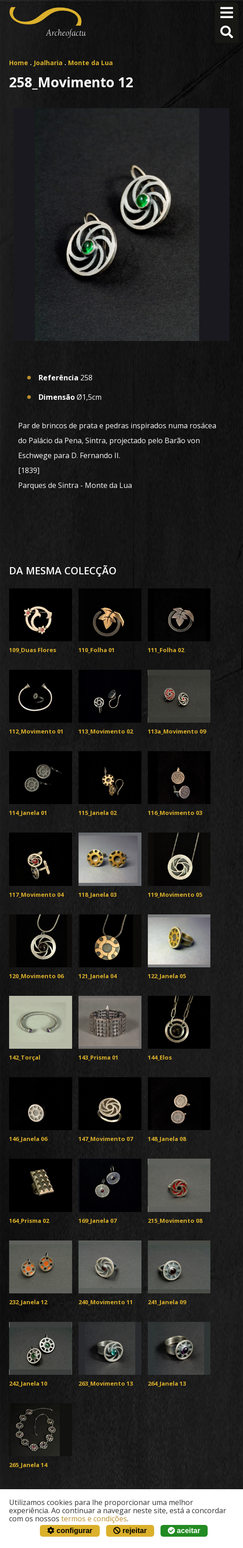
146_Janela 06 (28, 1139)
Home (18, 62)
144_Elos (160, 1057)
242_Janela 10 (28, 1383)
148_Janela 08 (167, 1139)
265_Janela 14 (28, 1465)
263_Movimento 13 (105, 1383)
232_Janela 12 (28, 1302)
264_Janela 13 (167, 1383)
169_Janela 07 (97, 1221)
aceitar (184, 1530)
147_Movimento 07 (105, 1139)
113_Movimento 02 (105, 731)
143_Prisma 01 (98, 1057)
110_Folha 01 (96, 650)
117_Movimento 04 (36, 894)
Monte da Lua (90, 62)
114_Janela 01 (28, 813)
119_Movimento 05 (175, 894)
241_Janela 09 (167, 1302)
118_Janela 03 (97, 894)
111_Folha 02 (166, 650)
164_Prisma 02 (29, 1221)
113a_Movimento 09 (177, 731)
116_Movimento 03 (175, 813)
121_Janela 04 (97, 976)
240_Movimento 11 (105, 1302)
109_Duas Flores (32, 650)
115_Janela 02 (97, 813)
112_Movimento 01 (36, 731)
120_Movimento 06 (36, 976)
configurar (69, 1530)
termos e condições (94, 1519)
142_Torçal (24, 1057)
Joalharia (48, 62)
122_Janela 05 (167, 976)
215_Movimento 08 (175, 1221)
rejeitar (130, 1530)
